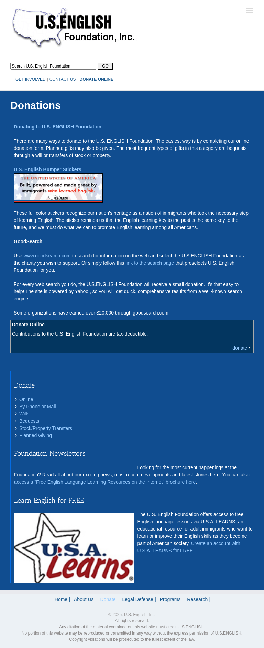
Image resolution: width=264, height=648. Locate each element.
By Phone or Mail (37, 406)
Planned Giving (35, 435)
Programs (170, 599)
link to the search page (149, 263)
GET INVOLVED (30, 79)
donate (239, 348)
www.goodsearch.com (47, 255)
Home (61, 599)
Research (197, 599)
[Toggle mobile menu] (250, 10)
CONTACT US (63, 79)
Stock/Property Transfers (45, 428)
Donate (108, 599)
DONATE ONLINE (96, 79)
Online (26, 399)
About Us (84, 599)
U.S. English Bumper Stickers (47, 169)
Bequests (29, 421)
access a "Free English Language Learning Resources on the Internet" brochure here (105, 482)
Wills (24, 413)
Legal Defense (137, 599)
